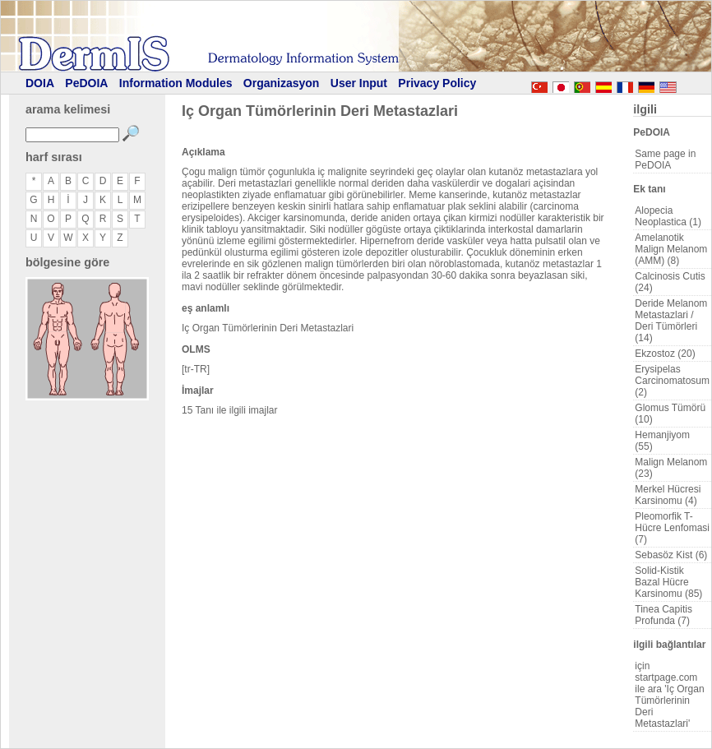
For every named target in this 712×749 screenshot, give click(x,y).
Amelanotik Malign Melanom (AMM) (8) (671, 249)
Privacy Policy (437, 83)
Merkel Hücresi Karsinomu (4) (667, 494)
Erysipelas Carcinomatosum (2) (672, 380)
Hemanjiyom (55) (662, 440)
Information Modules (176, 83)
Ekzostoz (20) (665, 353)
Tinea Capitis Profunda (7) (663, 614)
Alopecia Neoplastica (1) (668, 216)
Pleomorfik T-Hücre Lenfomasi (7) (672, 528)
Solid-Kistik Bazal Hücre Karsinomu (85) (668, 582)
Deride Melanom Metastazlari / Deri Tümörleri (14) (671, 321)
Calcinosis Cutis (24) (670, 282)
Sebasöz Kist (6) (671, 555)
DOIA (39, 83)
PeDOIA (86, 83)
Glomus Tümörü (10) (670, 413)
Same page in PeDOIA (665, 159)
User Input (359, 83)
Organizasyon (281, 83)
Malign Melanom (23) (671, 467)
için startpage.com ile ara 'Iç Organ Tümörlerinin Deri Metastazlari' (669, 694)
